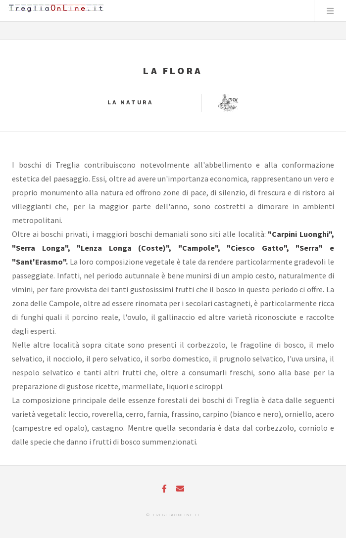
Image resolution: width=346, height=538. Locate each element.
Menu (330, 11)
